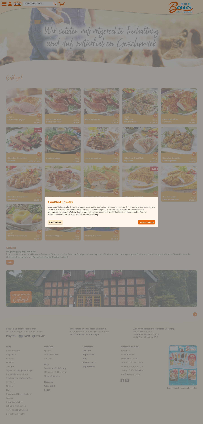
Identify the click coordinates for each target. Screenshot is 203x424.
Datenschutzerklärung (89, 214)
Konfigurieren (55, 222)
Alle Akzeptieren (147, 222)
